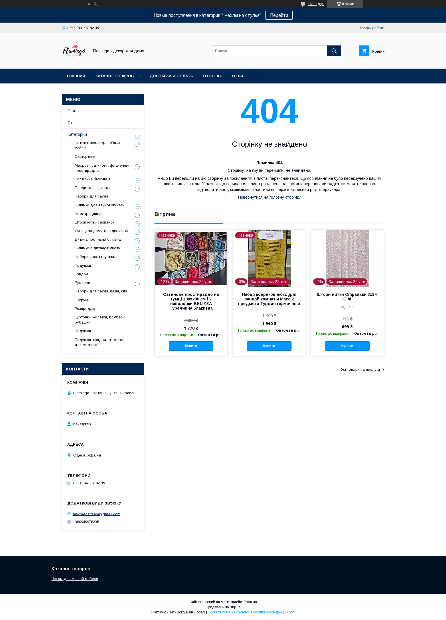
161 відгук (316, 4)
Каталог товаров (115, 76)
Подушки (83, 265)
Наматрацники (88, 214)
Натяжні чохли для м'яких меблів (98, 145)
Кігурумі (82, 300)
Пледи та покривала (93, 188)
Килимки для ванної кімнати (99, 205)
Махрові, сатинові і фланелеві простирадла (102, 168)
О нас (238, 76)
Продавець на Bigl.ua (223, 607)
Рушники (82, 282)
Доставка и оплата (171, 76)
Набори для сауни (91, 196)
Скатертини (85, 156)
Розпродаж (85, 308)
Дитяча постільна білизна (98, 239)
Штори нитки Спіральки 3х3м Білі (347, 296)
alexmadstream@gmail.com (96, 514)
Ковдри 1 (83, 274)
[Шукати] (334, 50)
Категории (77, 134)
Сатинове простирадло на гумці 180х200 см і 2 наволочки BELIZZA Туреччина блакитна (191, 301)
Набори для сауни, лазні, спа (101, 291)
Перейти (279, 15)
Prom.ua (250, 602)
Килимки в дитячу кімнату (97, 248)
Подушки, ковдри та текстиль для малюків (101, 342)
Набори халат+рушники (96, 257)
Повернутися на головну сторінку (269, 197)
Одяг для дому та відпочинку (101, 231)
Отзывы (212, 76)
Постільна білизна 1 (92, 179)
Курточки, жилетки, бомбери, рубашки (100, 319)
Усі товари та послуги (360, 369)
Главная (76, 76)
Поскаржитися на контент (228, 612)
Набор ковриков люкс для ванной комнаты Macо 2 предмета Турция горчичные (269, 299)
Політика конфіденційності (273, 612)
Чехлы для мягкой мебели (74, 579)
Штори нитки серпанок (94, 222)
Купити (191, 346)
